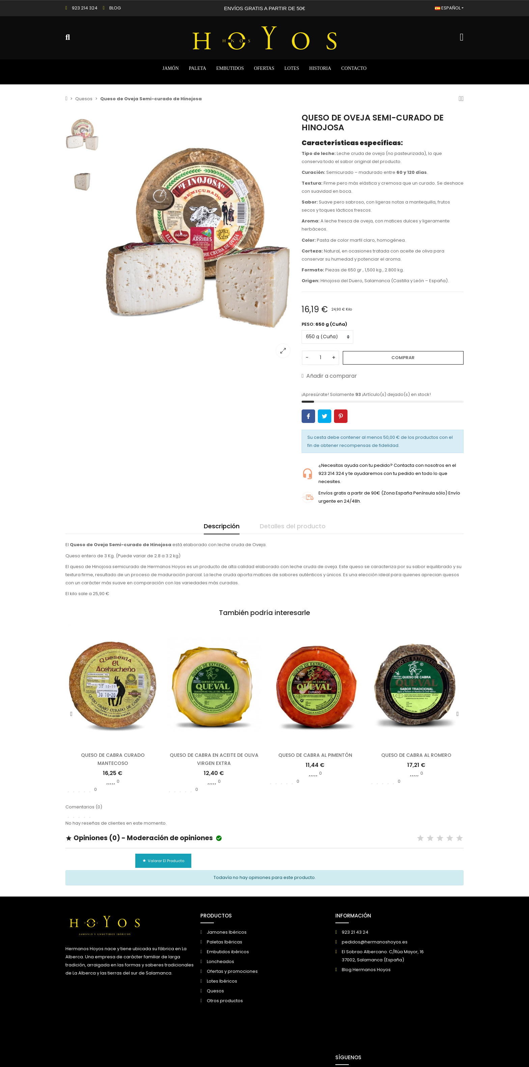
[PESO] (327, 337)
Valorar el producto (163, 861)
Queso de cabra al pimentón (315, 755)
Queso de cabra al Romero (416, 755)
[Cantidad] (320, 358)
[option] (199, 238)
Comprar (403, 357)
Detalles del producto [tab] (293, 526)
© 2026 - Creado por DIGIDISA (98, 1051)
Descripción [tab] (222, 526)
